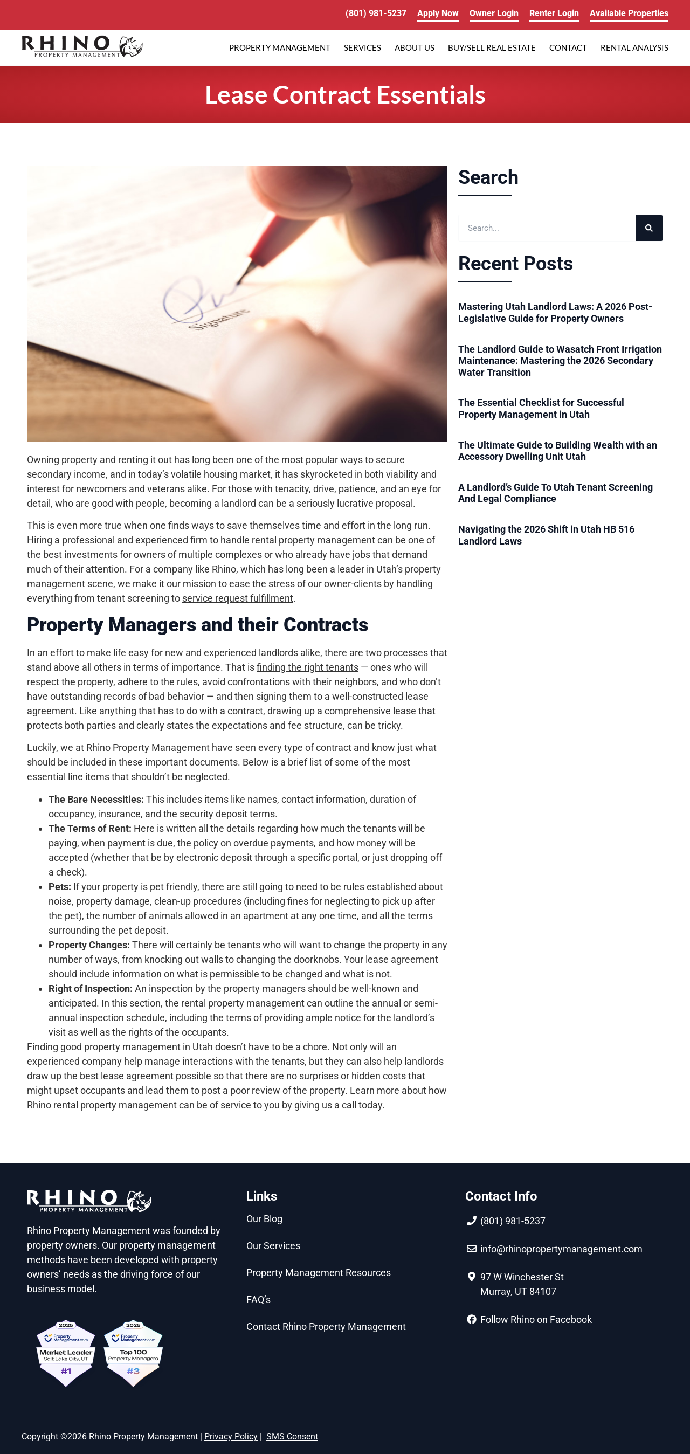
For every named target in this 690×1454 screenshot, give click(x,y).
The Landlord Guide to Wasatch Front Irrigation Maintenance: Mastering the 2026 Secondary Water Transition (560, 360)
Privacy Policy (231, 1436)
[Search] (649, 228)
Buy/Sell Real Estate (492, 47)
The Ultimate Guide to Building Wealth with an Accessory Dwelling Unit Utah (557, 451)
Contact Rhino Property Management (326, 1326)
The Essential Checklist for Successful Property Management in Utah (541, 408)
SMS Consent (292, 1436)
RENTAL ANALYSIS (634, 47)
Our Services (273, 1245)
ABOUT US (414, 47)
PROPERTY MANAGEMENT (279, 47)
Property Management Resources (318, 1272)
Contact (568, 47)
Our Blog (264, 1218)
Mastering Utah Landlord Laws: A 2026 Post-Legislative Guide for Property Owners (555, 312)
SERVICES (362, 47)
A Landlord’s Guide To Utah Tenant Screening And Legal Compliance (555, 493)
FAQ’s (258, 1299)
